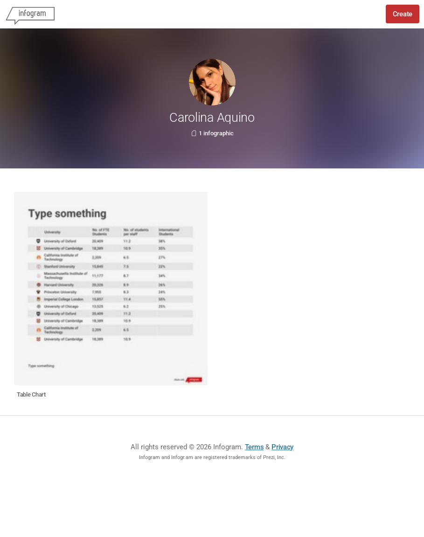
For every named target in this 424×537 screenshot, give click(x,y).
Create (402, 14)
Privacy (282, 447)
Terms (254, 447)
